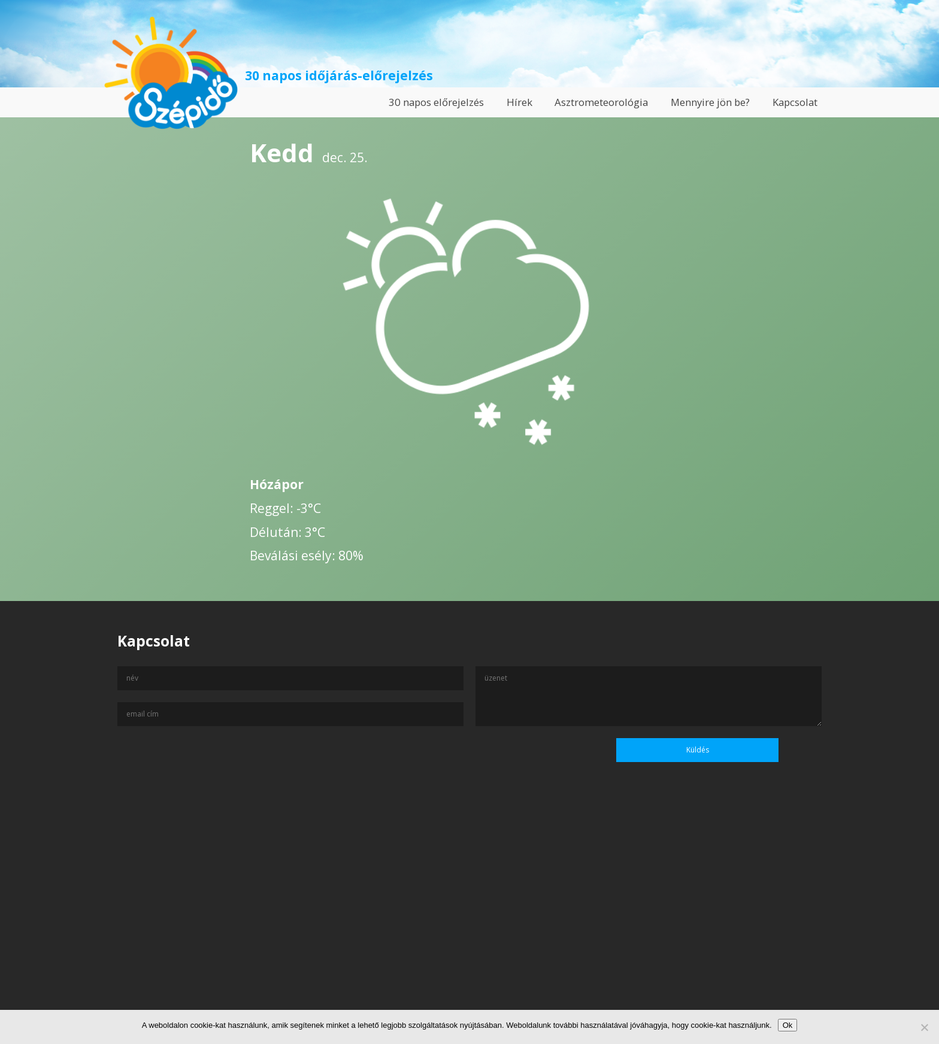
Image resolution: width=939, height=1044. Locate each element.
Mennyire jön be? (710, 102)
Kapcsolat (795, 102)
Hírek (519, 102)
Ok (788, 1025)
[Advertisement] (469, 928)
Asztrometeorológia (601, 102)
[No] (924, 1027)
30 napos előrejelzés (436, 102)
